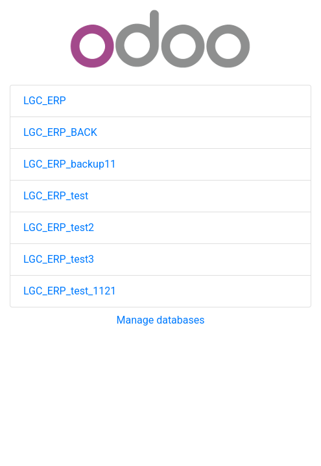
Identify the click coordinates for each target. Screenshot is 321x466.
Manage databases (161, 320)
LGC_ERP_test (55, 196)
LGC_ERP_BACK (60, 132)
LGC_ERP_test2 (58, 227)
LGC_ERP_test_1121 (69, 291)
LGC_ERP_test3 (58, 259)
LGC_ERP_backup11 (69, 164)
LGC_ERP (44, 100)
